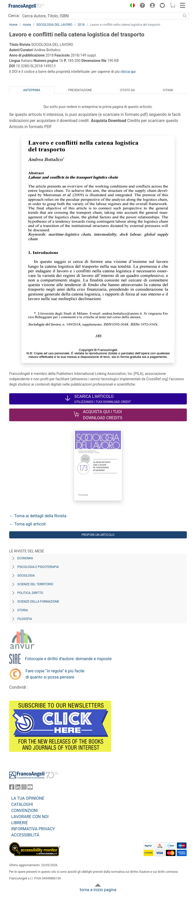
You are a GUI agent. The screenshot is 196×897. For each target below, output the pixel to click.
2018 (81, 24)
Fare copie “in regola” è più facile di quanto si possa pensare (55, 674)
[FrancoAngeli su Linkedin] (17, 788)
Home (13, 24)
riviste (27, 24)
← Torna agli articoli (27, 524)
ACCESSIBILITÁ (25, 835)
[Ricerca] (185, 15)
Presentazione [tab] (80, 90)
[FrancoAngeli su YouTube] (30, 788)
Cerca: (14, 15)
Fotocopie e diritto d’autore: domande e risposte (68, 658)
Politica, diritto (30, 593)
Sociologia (26, 575)
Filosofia (24, 619)
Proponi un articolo (98, 535)
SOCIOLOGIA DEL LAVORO (54, 24)
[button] (131, 6)
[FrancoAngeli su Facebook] (11, 788)
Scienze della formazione (38, 601)
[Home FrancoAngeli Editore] (26, 6)
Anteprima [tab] (31, 90)
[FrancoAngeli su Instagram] (24, 788)
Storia (22, 610)
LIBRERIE (19, 822)
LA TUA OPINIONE (27, 798)
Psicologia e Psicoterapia (38, 567)
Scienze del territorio (35, 584)
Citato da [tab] (127, 90)
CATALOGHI (22, 804)
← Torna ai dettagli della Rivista (37, 515)
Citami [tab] (168, 90)
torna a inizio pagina (98, 889)
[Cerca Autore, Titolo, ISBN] (101, 15)
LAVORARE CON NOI (29, 816)
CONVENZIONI (24, 810)
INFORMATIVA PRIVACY (33, 828)
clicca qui (128, 72)
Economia (25, 558)
